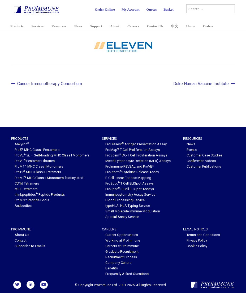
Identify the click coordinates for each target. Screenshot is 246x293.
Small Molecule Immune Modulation (132, 211)
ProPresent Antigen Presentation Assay (136, 144)
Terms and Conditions (203, 235)
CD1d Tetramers (27, 183)
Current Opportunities (121, 235)
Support (96, 26)
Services (37, 26)
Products (17, 26)
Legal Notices (195, 229)
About (114, 26)
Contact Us (155, 26)
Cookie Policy (197, 246)
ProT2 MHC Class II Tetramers (38, 172)
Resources (58, 26)
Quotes (151, 9)
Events (192, 150)
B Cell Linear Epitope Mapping (128, 178)
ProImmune (21, 229)
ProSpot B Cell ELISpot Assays (129, 189)
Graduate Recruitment (122, 251)
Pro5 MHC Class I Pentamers (37, 150)
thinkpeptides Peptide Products (40, 194)
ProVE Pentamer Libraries (35, 161)
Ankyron (22, 144)
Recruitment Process (121, 257)
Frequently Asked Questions (127, 274)
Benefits (111, 268)
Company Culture (118, 263)
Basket (168, 9)
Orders (208, 26)
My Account (131, 9)
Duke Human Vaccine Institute (201, 83)
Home (190, 26)
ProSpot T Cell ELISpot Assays (129, 183)
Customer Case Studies (204, 155)
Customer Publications (204, 166)
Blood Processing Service (125, 200)
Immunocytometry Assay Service (130, 194)
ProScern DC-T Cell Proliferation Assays (136, 155)
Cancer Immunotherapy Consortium (49, 83)
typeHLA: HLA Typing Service (127, 206)
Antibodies (23, 206)
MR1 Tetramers (26, 189)
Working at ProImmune (122, 240)
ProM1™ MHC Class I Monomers (39, 166)
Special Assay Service (122, 217)
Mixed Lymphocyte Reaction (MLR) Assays (138, 161)
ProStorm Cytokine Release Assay (132, 172)
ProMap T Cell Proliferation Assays (132, 150)
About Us (22, 235)
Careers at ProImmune (122, 246)
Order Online (105, 9)
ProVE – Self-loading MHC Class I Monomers (52, 155)
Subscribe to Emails (30, 246)
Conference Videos (201, 161)
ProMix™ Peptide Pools (32, 200)
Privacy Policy (197, 240)
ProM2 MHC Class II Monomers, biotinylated (49, 178)
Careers (133, 26)
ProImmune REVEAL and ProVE (129, 166)
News (78, 26)
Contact (21, 240)
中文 (174, 26)
